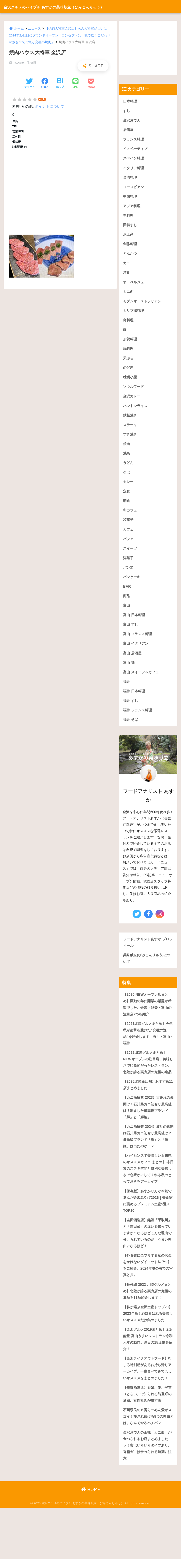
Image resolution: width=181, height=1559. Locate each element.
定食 (126, 497)
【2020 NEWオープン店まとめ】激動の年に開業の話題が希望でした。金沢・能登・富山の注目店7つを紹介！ (147, 1014)
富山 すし (131, 632)
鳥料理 (128, 323)
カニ (126, 265)
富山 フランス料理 (138, 641)
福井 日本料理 (134, 699)
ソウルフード (134, 390)
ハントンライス (136, 410)
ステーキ (130, 429)
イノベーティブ (136, 149)
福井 (126, 690)
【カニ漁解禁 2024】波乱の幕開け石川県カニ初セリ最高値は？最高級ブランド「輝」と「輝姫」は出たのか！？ (148, 1155)
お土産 (128, 236)
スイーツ (130, 554)
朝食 (126, 506)
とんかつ (130, 255)
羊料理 (128, 217)
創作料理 (130, 246)
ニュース (34, 28)
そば (126, 477)
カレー (128, 487)
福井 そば (131, 728)
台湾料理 (130, 178)
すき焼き (130, 439)
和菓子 (128, 526)
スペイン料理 (134, 159)
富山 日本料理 (134, 622)
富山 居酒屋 (133, 661)
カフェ (128, 535)
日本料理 (130, 101)
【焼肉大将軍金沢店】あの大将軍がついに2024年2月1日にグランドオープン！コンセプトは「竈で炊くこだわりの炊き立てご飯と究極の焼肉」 (60, 35)
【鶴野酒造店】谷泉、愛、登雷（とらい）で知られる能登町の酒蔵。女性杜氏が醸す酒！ (147, 1440)
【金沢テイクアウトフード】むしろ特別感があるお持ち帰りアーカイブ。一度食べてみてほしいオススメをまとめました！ (147, 1407)
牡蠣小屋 (130, 381)
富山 (126, 612)
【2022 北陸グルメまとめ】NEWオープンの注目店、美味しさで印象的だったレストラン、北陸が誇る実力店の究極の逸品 (147, 1076)
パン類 (128, 574)
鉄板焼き (130, 419)
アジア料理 (132, 207)
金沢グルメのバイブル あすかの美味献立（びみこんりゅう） (76, 6)
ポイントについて (49, 106)
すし (126, 111)
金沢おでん (132, 120)
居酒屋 (128, 130)
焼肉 (126, 448)
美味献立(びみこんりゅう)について (148, 967)
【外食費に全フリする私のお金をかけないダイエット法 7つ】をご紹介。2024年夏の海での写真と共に (147, 1293)
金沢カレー (132, 400)
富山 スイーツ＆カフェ (142, 680)
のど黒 (128, 371)
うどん (128, 468)
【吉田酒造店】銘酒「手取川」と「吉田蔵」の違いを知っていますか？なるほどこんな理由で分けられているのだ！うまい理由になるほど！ (147, 1260)
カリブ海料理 (134, 313)
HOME (90, 1540)
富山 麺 (129, 670)
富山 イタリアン (136, 651)
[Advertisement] (60, 190)
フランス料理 (134, 140)
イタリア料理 (134, 169)
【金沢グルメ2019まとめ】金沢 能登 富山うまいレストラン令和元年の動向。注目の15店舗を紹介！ (148, 1375)
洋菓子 (128, 564)
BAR (127, 593)
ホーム (19, 28)
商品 (126, 603)
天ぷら (128, 362)
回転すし (130, 226)
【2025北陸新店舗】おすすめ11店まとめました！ (147, 1102)
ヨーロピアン (134, 188)
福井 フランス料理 (138, 718)
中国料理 (130, 198)
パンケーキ (132, 583)
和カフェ (130, 516)
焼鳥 (126, 458)
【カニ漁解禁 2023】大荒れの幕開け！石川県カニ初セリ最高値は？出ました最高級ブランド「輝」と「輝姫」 (148, 1125)
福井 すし (131, 709)
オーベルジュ (134, 284)
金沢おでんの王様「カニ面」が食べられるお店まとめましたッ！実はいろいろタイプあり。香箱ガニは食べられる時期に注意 (147, 1496)
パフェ (128, 545)
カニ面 (128, 294)
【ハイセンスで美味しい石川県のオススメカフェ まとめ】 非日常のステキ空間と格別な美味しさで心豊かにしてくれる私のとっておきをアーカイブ (147, 1191)
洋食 (126, 275)
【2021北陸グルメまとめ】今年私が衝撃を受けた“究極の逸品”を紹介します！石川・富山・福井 (148, 1043)
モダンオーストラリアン (143, 304)
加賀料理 (130, 342)
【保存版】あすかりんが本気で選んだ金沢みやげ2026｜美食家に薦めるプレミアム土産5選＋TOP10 (148, 1227)
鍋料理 (128, 352)
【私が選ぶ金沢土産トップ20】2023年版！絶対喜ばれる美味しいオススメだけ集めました (147, 1345)
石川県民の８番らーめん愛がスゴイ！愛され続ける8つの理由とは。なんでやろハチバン (148, 1466)
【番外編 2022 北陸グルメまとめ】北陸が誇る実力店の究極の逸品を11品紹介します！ (148, 1319)
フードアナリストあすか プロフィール (147, 951)
